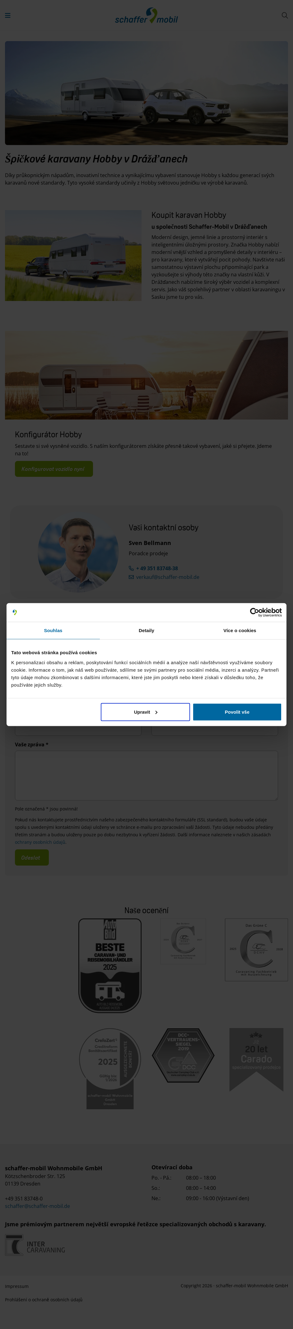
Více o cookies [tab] (239, 630)
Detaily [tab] (146, 630)
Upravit (146, 711)
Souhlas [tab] (53, 630)
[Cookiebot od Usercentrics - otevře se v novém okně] (254, 612)
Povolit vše (237, 711)
